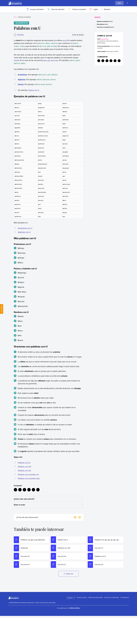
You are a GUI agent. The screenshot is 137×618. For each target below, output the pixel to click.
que (52, 60)
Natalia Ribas (105, 39)
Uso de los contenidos (111, 599)
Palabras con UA (24, 470)
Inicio (15, 17)
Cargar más (68, 576)
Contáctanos (124, 599)
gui (48, 60)
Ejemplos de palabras (24, 17)
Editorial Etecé (75, 610)
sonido (16, 60)
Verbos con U (33, 90)
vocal (64, 40)
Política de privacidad (95, 599)
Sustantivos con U (25, 228)
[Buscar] (127, 3)
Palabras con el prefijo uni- (28, 474)
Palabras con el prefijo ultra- (29, 478)
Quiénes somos (82, 599)
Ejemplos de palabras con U (105, 21)
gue (45, 60)
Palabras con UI (24, 462)
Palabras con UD (24, 466)
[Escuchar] (19, 34)
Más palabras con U (102, 24)
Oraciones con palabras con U (105, 27)
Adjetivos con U (24, 232)
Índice (119, 3)
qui (57, 60)
